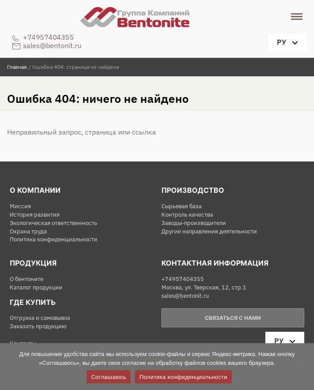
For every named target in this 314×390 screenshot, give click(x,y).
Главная (17, 67)
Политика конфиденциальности (53, 239)
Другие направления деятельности (209, 231)
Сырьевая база (181, 206)
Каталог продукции (36, 287)
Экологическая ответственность (53, 223)
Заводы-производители (193, 223)
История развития (35, 214)
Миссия (20, 206)
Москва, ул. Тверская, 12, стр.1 (203, 287)
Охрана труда (28, 231)
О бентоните (26, 279)
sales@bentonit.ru (52, 45)
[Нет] (303, 366)
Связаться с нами (233, 318)
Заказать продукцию (38, 326)
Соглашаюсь (108, 377)
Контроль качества (187, 214)
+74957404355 (48, 37)
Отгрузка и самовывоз (40, 318)
